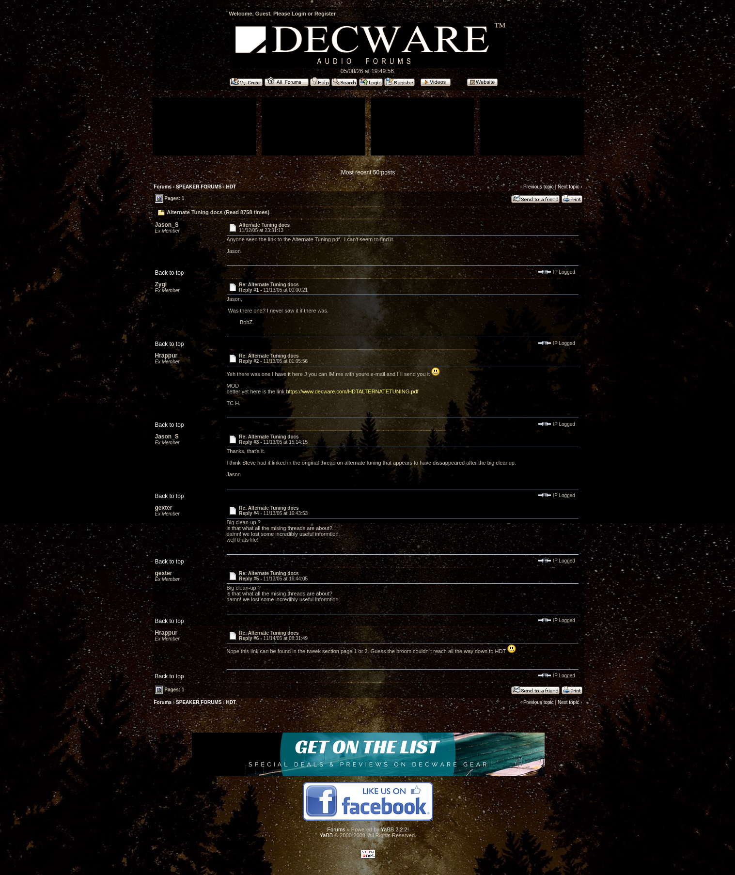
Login (299, 13)
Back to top (169, 272)
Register (325, 13)
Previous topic (538, 186)
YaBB (326, 835)
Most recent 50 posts (368, 172)
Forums (163, 186)
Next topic (568, 186)
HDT (231, 186)
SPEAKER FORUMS (198, 186)
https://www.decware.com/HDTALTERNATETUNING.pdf (352, 391)
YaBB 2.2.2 (394, 829)
